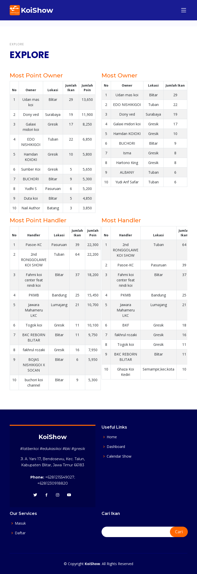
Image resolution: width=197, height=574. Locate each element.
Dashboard (116, 446)
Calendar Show (119, 456)
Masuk (20, 523)
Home (112, 437)
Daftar (20, 533)
